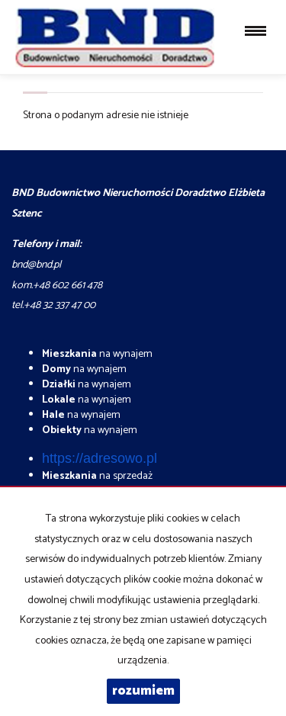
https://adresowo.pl (99, 458)
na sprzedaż (97, 476)
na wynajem (97, 354)
